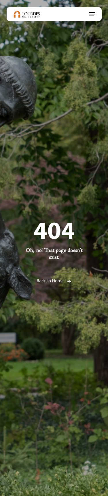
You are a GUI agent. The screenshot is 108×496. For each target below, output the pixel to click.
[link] (26, 14)
